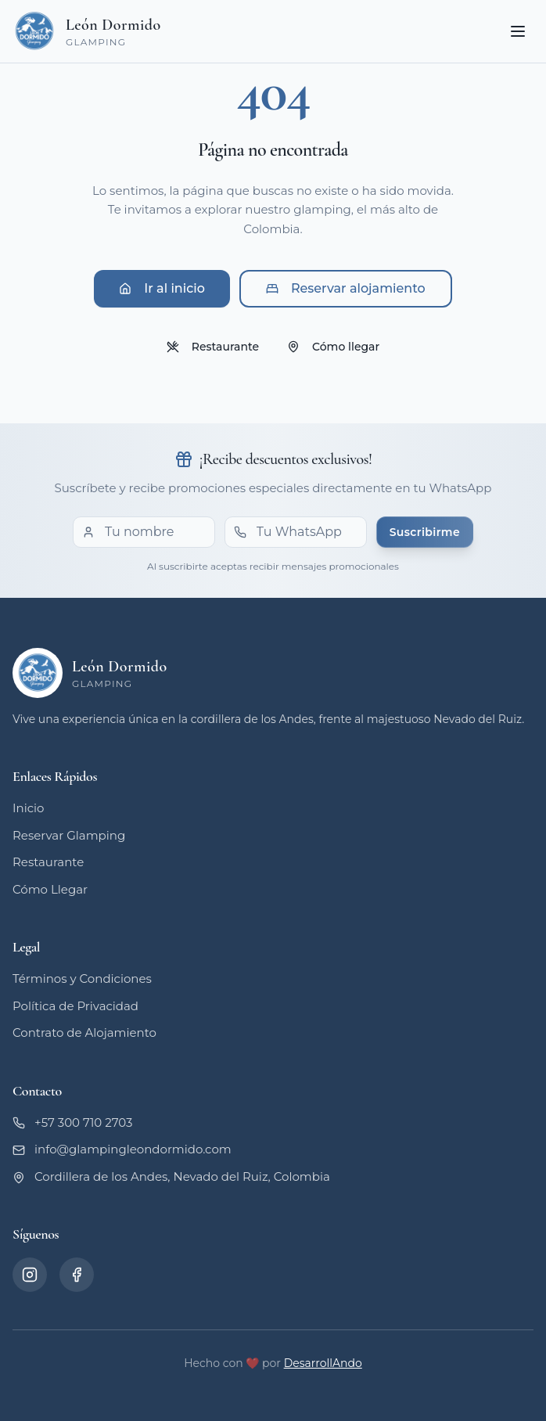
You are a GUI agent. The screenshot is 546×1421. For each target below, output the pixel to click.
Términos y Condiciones (82, 978)
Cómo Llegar (50, 889)
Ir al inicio (162, 288)
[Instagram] (30, 1274)
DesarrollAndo (323, 1363)
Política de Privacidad (75, 1005)
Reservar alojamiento (346, 288)
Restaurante (213, 347)
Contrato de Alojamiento (84, 1032)
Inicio (28, 807)
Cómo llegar (333, 347)
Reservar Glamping (69, 835)
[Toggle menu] (517, 31)
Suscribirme (425, 532)
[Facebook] (76, 1274)
